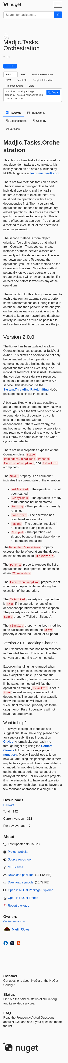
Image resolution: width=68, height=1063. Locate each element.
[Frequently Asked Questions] (7, 1013)
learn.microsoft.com (44, 173)
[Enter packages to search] (28, 14)
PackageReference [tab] (42, 74)
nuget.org (10, 754)
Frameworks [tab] (36, 113)
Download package (21, 874)
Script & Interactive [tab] (43, 80)
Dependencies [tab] (16, 121)
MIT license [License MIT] (15, 867)
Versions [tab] (13, 129)
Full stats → (10, 804)
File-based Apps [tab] (14, 85)
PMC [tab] (23, 74)
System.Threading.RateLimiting (26, 389)
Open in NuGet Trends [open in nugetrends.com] (23, 897)
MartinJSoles (20, 929)
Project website (18, 851)
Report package (18, 905)
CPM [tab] (8, 80)
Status (9, 994)
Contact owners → (14, 921)
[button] (53, 92)
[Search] (58, 14)
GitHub (8, 741)
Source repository (20, 859)
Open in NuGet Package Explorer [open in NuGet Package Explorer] (30, 890)
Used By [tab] (39, 121)
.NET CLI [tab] (10, 74)
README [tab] (13, 113)
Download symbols (20, 882)
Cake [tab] (31, 85)
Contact (10, 976)
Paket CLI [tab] (22, 80)
